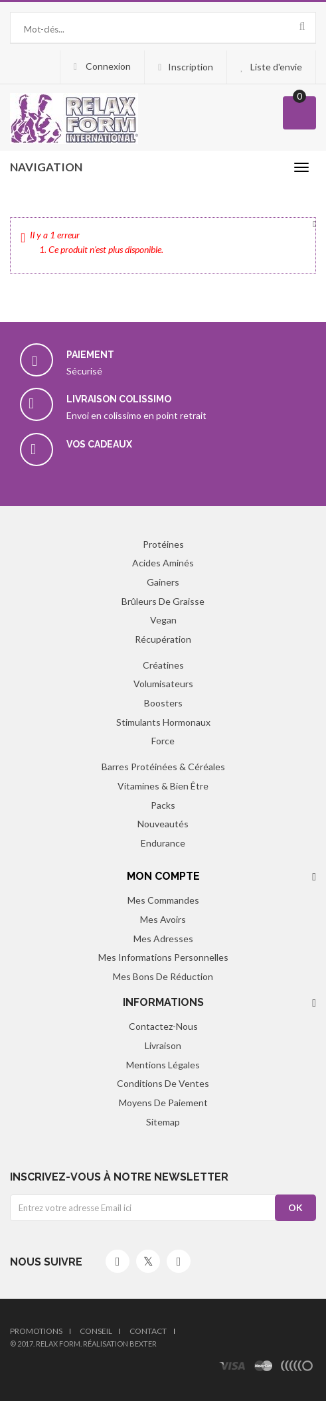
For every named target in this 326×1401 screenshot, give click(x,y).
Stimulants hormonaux (163, 722)
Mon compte (163, 876)
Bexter (143, 1343)
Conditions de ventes (163, 1083)
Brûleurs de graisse (163, 601)
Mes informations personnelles (163, 957)
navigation (46, 167)
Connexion (107, 66)
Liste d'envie (276, 66)
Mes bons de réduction (163, 976)
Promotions (36, 1331)
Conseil (96, 1331)
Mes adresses (163, 938)
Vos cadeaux (99, 444)
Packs (163, 805)
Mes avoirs (163, 919)
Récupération (163, 639)
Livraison (163, 1045)
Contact (148, 1331)
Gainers (163, 582)
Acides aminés (163, 562)
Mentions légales (163, 1064)
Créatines (163, 665)
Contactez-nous (163, 1026)
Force (163, 740)
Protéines (163, 544)
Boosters (163, 702)
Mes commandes (163, 900)
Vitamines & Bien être (163, 785)
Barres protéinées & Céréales (163, 766)
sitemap (163, 1121)
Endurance (163, 843)
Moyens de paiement (163, 1102)
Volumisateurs (163, 683)
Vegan (163, 619)
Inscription (190, 66)
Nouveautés (163, 823)
